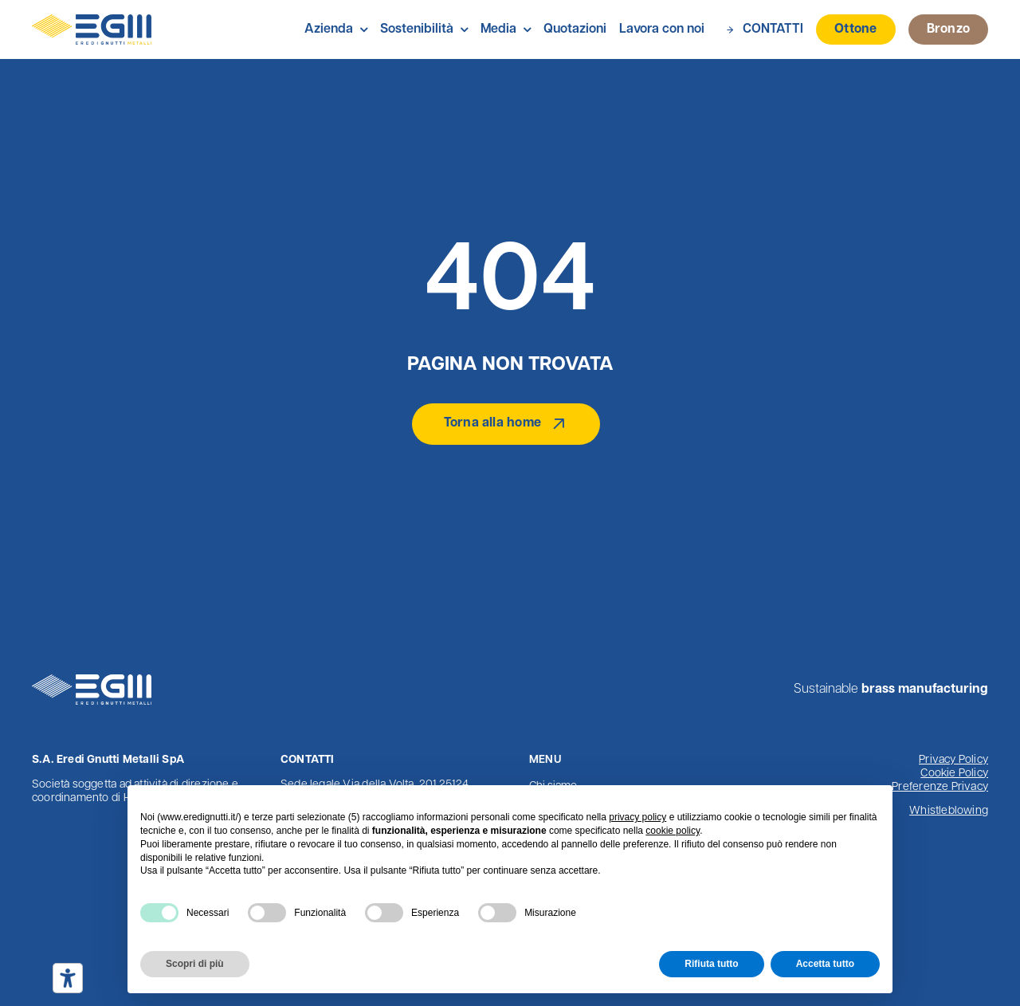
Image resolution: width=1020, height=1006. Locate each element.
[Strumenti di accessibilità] (68, 978)
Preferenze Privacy (940, 787)
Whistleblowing (948, 811)
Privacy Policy (953, 760)
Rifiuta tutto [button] (711, 963)
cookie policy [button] (672, 830)
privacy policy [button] (637, 817)
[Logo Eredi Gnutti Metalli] (91, 20)
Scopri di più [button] (195, 963)
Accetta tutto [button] (825, 963)
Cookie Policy (954, 774)
